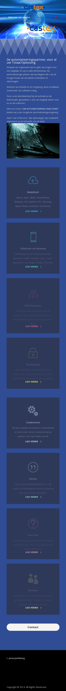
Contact (33, 627)
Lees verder (31, 211)
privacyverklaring (17, 658)
